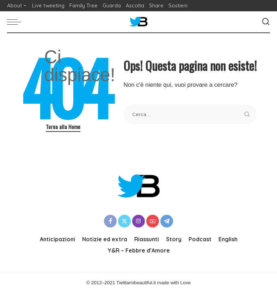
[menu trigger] (16, 21)
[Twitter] (124, 221)
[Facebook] (110, 221)
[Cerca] (265, 21)
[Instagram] (138, 221)
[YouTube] (152, 221)
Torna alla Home (63, 127)
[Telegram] (166, 221)
